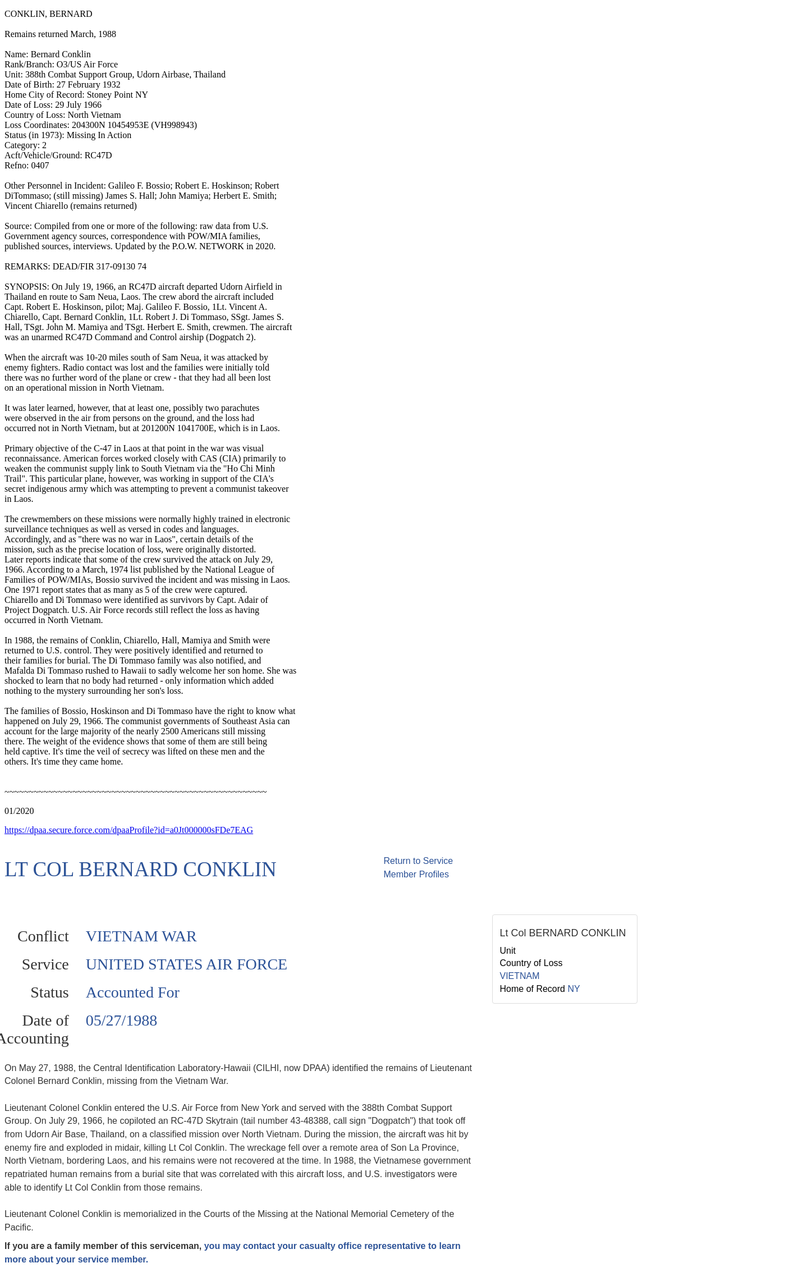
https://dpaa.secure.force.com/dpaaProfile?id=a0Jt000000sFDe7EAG (128, 830)
